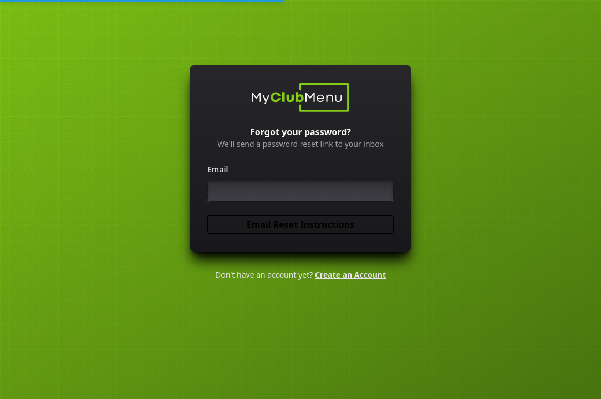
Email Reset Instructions (300, 224)
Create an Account (350, 274)
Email (217, 169)
